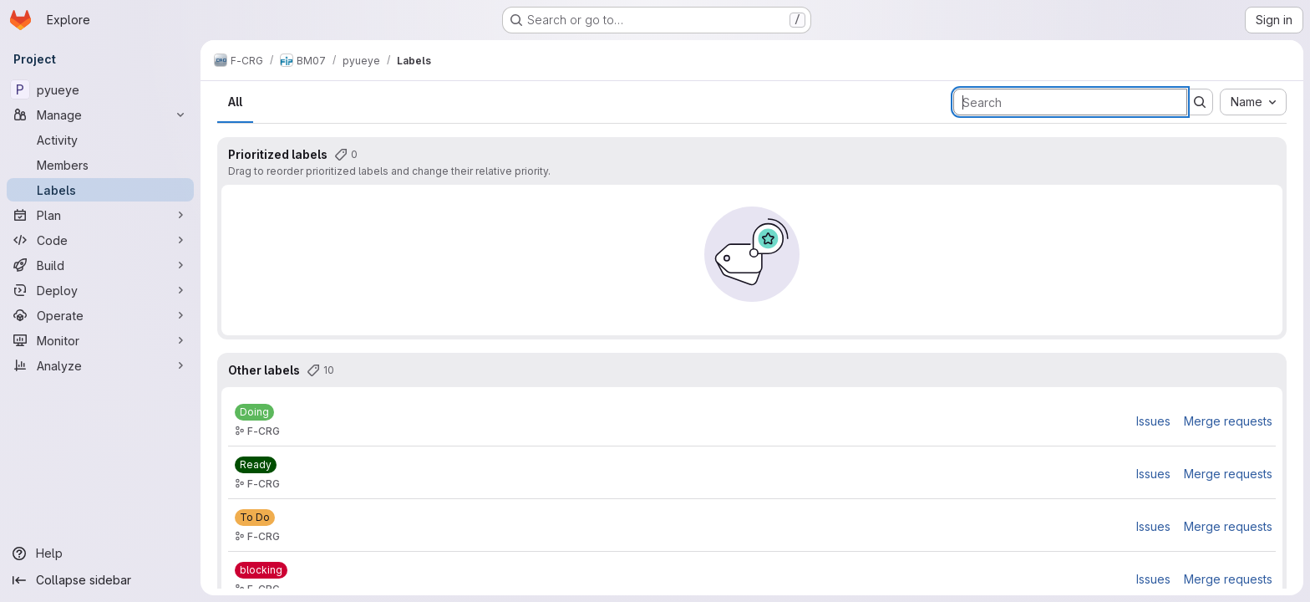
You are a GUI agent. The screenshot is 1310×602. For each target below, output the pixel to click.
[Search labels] (1070, 102)
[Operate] (100, 315)
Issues (1153, 421)
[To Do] (255, 517)
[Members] (100, 164)
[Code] (100, 240)
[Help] (100, 553)
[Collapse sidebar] (100, 580)
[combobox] (1253, 102)
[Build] (100, 265)
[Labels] (100, 190)
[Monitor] (100, 340)
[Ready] (256, 465)
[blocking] (261, 570)
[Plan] (100, 215)
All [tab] (235, 101)
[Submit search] (1199, 102)
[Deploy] (100, 290)
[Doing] (254, 412)
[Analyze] (100, 365)
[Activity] (100, 139)
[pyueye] (100, 89)
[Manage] (100, 114)
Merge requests (1228, 421)
